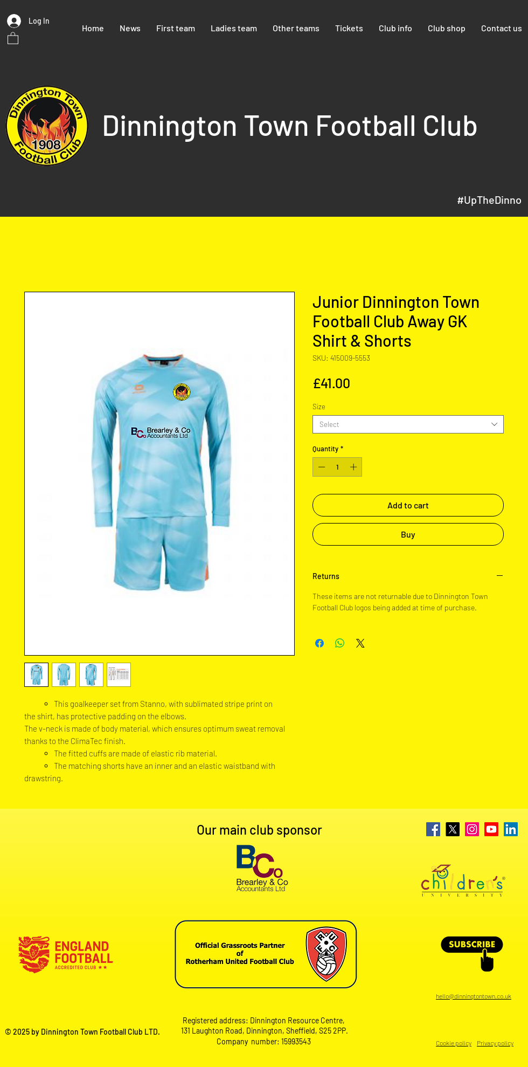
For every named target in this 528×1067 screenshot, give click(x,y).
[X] (453, 829)
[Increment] (354, 467)
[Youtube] (491, 829)
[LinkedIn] (511, 829)
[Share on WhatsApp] (340, 643)
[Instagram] (472, 829)
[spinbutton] (337, 467)
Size (318, 406)
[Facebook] (433, 829)
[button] (13, 37)
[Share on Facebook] (319, 643)
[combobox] (408, 424)
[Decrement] (320, 467)
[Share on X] (360, 643)
